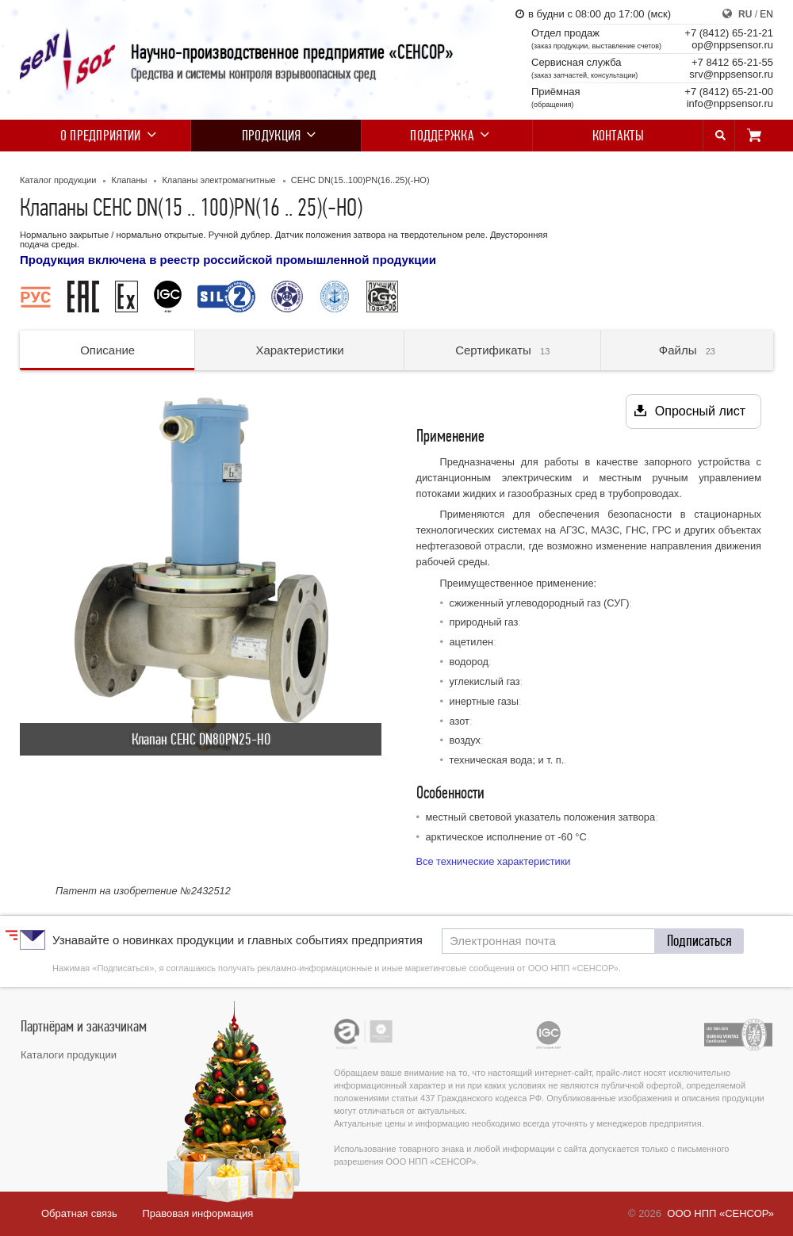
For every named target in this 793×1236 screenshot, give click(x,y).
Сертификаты (502, 350)
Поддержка (447, 135)
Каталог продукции (58, 180)
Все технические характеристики (493, 861)
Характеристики (299, 350)
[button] (699, 941)
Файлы (687, 350)
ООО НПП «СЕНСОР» (720, 1213)
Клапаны (129, 180)
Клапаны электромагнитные (218, 180)
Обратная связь (79, 1213)
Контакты (618, 135)
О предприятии (105, 135)
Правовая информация (197, 1213)
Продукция (276, 135)
